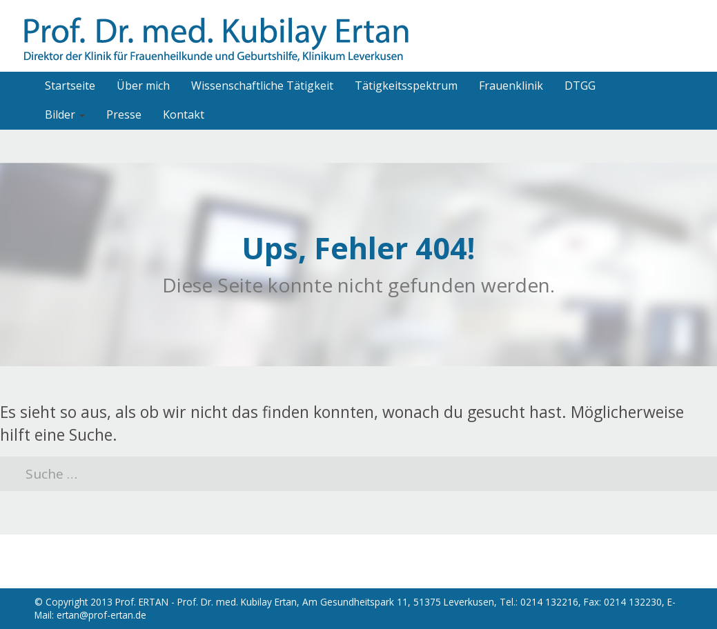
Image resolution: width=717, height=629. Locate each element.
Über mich (143, 85)
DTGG (580, 85)
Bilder (65, 114)
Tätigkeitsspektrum (406, 85)
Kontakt (183, 114)
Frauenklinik (511, 85)
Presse (123, 114)
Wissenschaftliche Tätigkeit (262, 85)
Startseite (70, 85)
